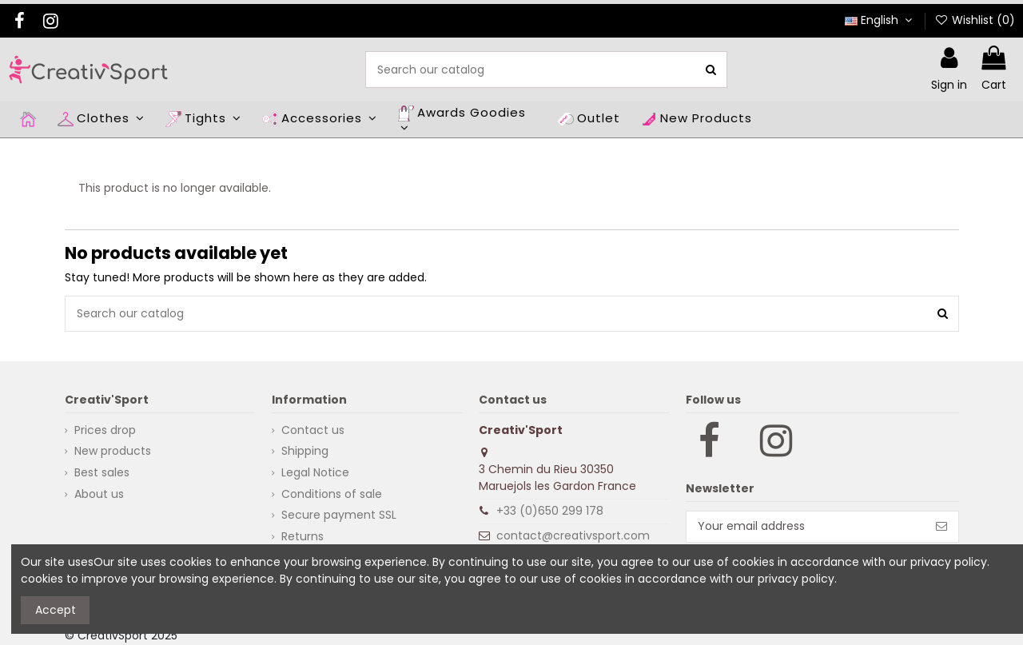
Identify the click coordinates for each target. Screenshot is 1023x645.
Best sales (101, 472)
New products (112, 451)
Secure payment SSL (338, 515)
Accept (55, 610)
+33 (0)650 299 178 (549, 511)
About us (99, 494)
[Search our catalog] (711, 69)
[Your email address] (806, 527)
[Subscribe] (941, 527)
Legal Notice (315, 472)
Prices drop (105, 430)
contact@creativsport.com (573, 535)
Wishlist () (974, 20)
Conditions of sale (331, 494)
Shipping (304, 451)
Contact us (312, 430)
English (880, 20)
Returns (302, 536)
